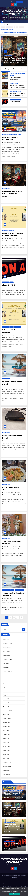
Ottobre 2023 (7, 675)
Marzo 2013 (6, 758)
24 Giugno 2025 (8, 386)
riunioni (11, 29)
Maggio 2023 (6, 695)
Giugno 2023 (6, 691)
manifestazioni (4, 29)
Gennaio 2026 (7, 639)
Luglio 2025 (6, 651)
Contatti (10, 883)
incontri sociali (9, 27)
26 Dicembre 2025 (9, 199)
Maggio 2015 (6, 722)
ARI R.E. (12, 881)
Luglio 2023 (6, 687)
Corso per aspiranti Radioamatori (10, 59)
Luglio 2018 (6, 703)
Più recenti (5, 69)
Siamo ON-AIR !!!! (15, 101)
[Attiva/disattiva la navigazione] (14, 22)
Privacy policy (16, 893)
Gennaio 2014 (7, 742)
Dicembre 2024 (7, 659)
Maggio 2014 (6, 738)
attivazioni (21, 27)
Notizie (19, 55)
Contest (15, 883)
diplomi (3, 27)
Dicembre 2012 (7, 762)
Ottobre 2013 (6, 746)
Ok (10, 893)
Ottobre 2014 (6, 726)
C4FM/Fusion (21, 881)
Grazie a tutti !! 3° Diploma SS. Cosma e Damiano (13, 826)
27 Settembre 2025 (9, 238)
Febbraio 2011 (7, 766)
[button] (25, 21)
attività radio (6, 55)
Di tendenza (22, 69)
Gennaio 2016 (7, 718)
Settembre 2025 (7, 647)
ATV (16, 881)
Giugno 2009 (6, 770)
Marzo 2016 (6, 714)
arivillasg (17, 62)
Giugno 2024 (6, 667)
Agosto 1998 (6, 774)
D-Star (19, 883)
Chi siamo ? (5, 883)
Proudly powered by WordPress (9, 875)
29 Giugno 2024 (8, 598)
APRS (8, 881)
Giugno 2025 (6, 655)
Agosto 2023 (6, 683)
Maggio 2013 (6, 754)
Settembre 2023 (7, 679)
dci (17, 27)
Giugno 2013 (6, 750)
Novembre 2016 (7, 710)
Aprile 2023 (6, 699)
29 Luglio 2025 (8, 335)
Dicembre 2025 (7, 643)
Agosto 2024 (6, 663)
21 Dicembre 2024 (9, 440)
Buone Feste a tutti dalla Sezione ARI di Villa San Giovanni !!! (17, 87)
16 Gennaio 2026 (8, 62)
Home (5, 881)
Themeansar (14, 877)
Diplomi (19, 91)
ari (14, 27)
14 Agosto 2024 (8, 546)
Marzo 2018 (6, 706)
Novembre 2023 (7, 671)
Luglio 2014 (6, 730)
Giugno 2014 (6, 734)
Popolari (13, 69)
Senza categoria (13, 83)
